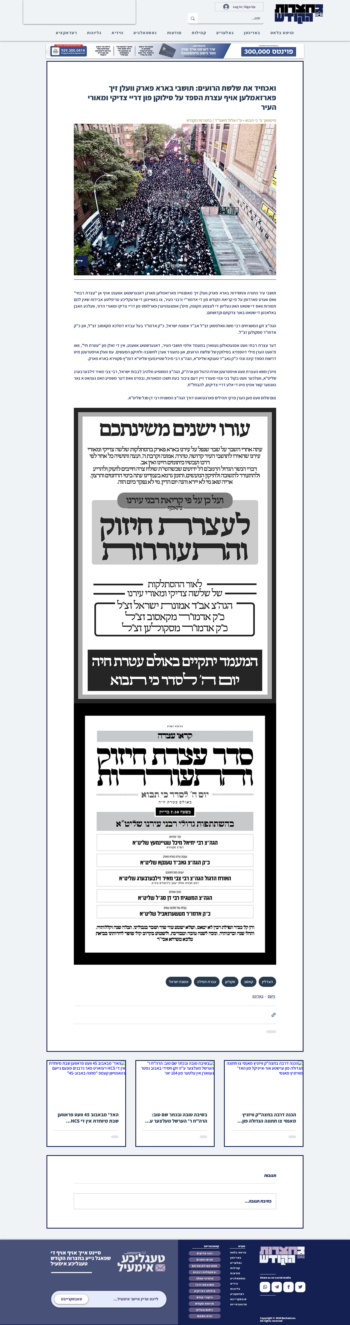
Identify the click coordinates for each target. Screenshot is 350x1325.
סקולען (230, 981)
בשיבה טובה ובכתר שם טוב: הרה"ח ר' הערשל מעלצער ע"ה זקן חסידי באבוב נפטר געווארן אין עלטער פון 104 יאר (175, 1117)
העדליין (267, 981)
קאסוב (248, 981)
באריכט (257, 996)
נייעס (271, 996)
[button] (239, 1299)
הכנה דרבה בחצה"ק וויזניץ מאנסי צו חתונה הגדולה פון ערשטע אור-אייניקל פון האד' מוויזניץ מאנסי (267, 1117)
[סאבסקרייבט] (71, 1299)
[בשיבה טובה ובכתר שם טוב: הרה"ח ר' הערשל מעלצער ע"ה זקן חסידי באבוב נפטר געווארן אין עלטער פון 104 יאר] (175, 1083)
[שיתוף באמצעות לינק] (273, 1014)
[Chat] (265, 1287)
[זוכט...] (234, 18)
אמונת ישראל (178, 981)
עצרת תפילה (206, 981)
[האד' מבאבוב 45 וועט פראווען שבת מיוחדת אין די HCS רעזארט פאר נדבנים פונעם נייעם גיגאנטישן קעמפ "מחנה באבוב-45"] (86, 1083)
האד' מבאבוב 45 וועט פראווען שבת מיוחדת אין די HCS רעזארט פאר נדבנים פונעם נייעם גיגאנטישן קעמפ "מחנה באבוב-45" (88, 1117)
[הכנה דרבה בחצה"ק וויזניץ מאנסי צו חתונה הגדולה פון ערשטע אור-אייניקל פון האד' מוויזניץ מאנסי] (264, 1083)
